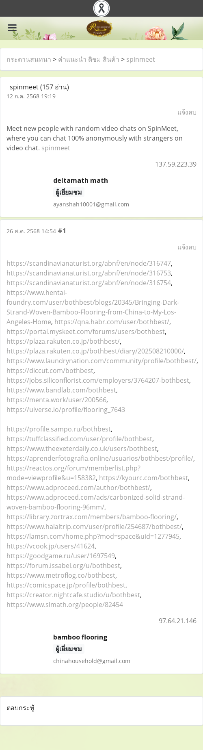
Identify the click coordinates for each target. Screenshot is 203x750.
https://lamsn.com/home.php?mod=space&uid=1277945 (92, 536)
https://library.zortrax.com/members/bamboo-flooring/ (91, 516)
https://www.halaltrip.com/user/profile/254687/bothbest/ (94, 526)
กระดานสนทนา (28, 59)
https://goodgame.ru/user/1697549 (60, 555)
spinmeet (140, 59)
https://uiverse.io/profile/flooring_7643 (65, 409)
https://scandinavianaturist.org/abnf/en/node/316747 (88, 263)
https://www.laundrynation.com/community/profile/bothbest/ (101, 360)
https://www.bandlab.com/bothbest (61, 390)
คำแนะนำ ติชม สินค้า (88, 59)
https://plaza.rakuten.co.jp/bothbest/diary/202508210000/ (95, 351)
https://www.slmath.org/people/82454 (64, 604)
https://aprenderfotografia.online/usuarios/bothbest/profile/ (99, 458)
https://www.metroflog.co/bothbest (60, 575)
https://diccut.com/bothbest (49, 370)
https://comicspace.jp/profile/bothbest (65, 585)
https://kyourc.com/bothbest (143, 477)
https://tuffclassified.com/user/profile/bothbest (79, 438)
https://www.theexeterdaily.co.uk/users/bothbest (81, 448)
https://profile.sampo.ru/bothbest (58, 429)
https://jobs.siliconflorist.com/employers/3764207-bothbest (97, 380)
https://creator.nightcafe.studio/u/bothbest (73, 594)
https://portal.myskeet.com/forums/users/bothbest (85, 331)
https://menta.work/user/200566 (56, 399)
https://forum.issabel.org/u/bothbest (63, 565)
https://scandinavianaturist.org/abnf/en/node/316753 (88, 273)
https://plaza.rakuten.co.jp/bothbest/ (63, 341)
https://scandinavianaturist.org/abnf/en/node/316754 (88, 282)
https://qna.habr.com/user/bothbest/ (111, 321)
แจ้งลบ (187, 112)
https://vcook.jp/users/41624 (50, 546)
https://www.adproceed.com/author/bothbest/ (78, 487)
